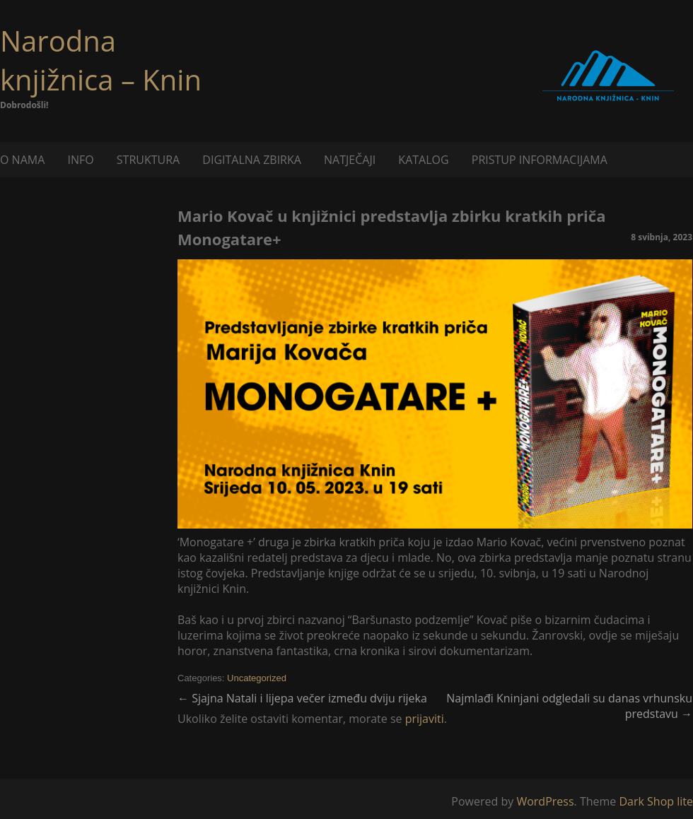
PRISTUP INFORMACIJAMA (539, 159)
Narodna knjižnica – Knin (101, 60)
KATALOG (423, 159)
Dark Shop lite (656, 801)
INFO (80, 159)
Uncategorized (256, 678)
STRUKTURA (148, 159)
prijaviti (424, 718)
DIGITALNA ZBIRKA (251, 159)
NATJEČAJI (349, 159)
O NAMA (22, 159)
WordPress (544, 801)
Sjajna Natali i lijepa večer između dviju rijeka (302, 698)
